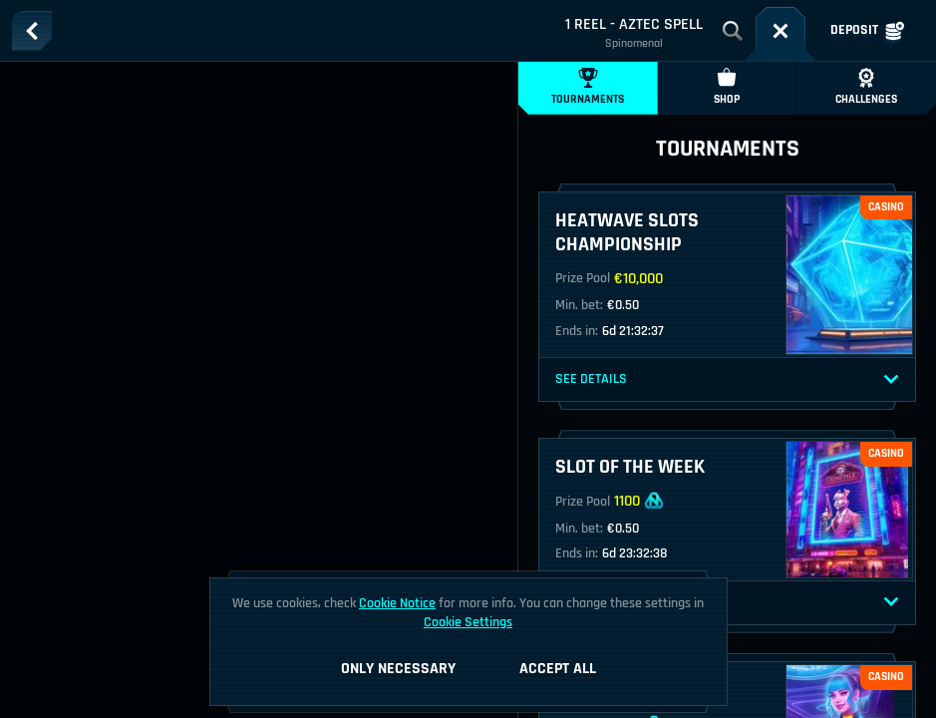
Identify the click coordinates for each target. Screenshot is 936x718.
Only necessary (398, 668)
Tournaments (587, 87)
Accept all (557, 668)
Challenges (866, 87)
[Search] (733, 31)
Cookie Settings (468, 622)
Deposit (867, 31)
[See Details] (891, 380)
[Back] (32, 31)
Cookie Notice (397, 603)
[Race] (780, 31)
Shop (727, 87)
